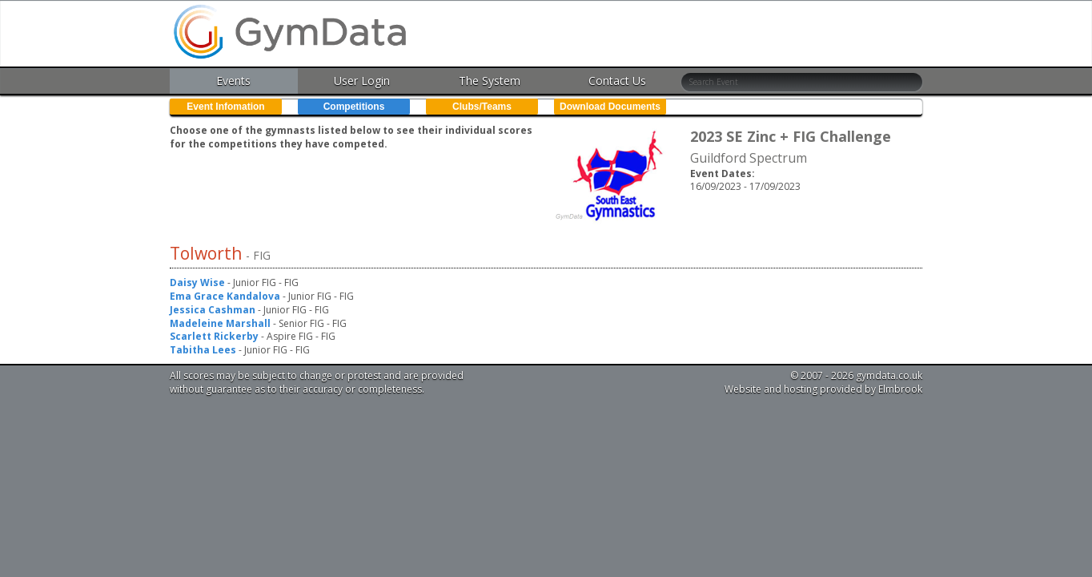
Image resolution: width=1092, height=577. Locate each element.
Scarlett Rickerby (214, 336)
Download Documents (610, 106)
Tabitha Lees (203, 350)
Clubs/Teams (482, 106)
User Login (362, 80)
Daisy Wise (197, 282)
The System (489, 80)
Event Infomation (225, 106)
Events (233, 80)
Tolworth (208, 253)
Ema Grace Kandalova (225, 296)
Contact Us (617, 80)
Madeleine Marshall (220, 323)
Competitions (354, 106)
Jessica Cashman (212, 310)
